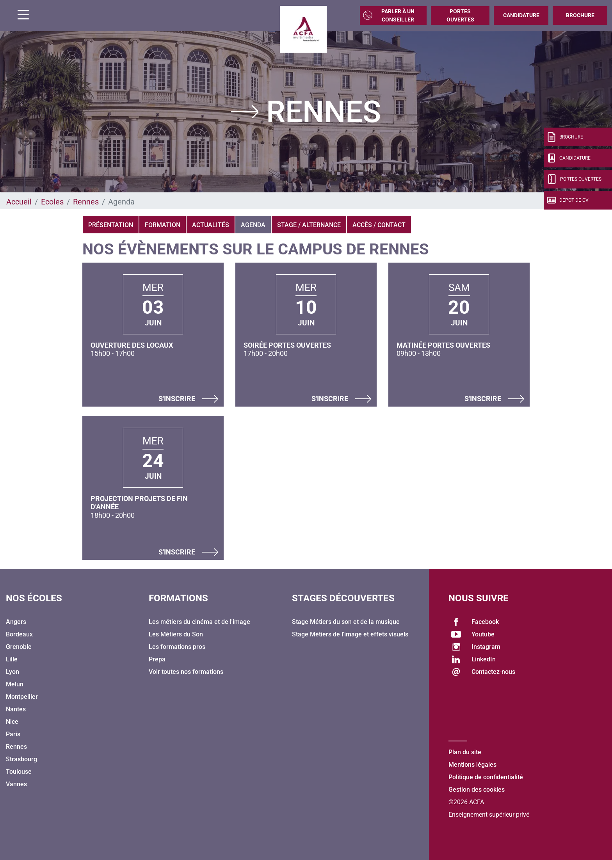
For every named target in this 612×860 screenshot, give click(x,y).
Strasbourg (21, 759)
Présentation (110, 225)
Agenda (253, 225)
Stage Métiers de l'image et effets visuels (350, 634)
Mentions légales (472, 764)
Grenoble (19, 646)
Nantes (16, 709)
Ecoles (52, 201)
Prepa (157, 659)
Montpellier (22, 696)
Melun (14, 684)
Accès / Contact (379, 225)
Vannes (16, 784)
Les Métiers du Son (176, 634)
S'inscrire (188, 399)
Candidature (521, 15)
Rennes (86, 201)
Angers (16, 621)
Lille (12, 659)
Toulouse (19, 771)
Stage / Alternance (309, 225)
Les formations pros (177, 646)
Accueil (19, 201)
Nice (12, 721)
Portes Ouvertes (460, 15)
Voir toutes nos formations (186, 671)
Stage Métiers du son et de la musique (346, 621)
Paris (13, 734)
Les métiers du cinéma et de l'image (199, 621)
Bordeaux (19, 634)
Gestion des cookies (476, 789)
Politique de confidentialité (485, 777)
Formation (162, 225)
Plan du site (464, 752)
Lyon (12, 671)
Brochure (580, 15)
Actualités (210, 225)
